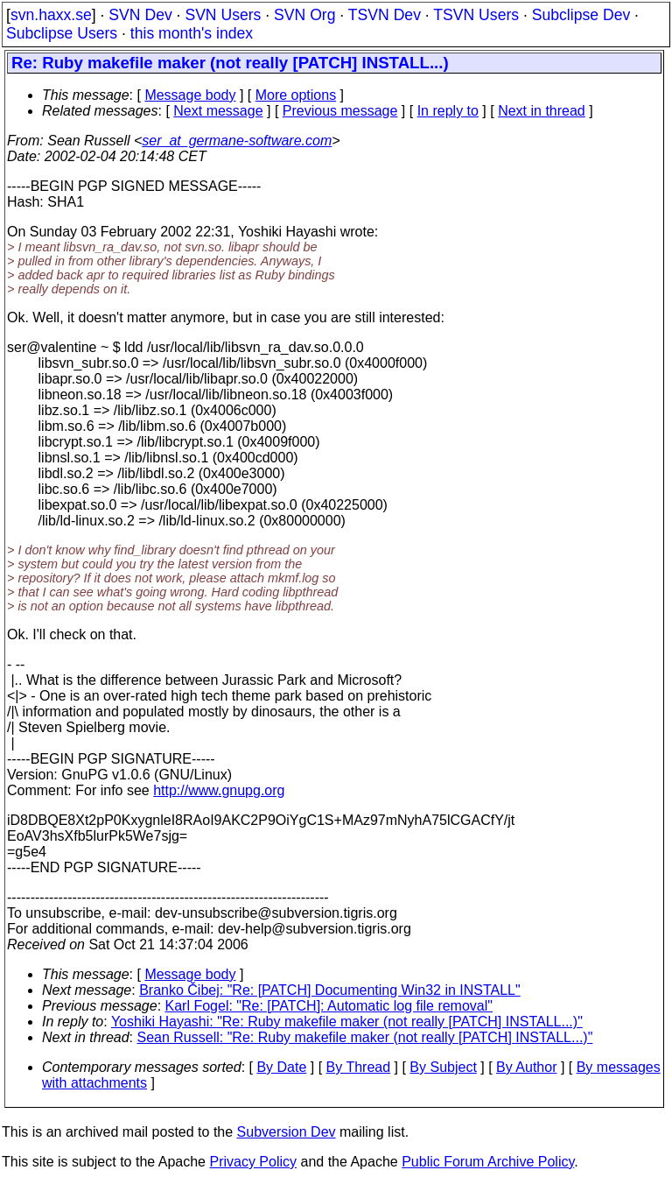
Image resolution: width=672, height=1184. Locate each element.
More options (296, 95)
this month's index (191, 33)
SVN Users (223, 15)
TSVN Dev (384, 15)
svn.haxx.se (51, 15)
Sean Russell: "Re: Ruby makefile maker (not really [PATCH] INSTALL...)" (365, 1037)
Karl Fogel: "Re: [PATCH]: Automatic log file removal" (329, 1005)
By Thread (358, 1067)
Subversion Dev (286, 1131)
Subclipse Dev (581, 15)
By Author (526, 1067)
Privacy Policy (253, 1161)
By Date (281, 1067)
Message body (189, 95)
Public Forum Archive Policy (488, 1161)
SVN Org (304, 15)
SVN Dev (140, 15)
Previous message (340, 110)
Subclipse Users (61, 33)
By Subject (443, 1067)
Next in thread (541, 110)
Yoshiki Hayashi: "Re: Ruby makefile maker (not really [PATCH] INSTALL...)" (347, 1021)
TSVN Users (476, 15)
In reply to (448, 110)
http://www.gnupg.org (218, 790)
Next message (217, 110)
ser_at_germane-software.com (237, 140)
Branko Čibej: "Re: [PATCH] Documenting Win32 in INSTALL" (330, 990)
